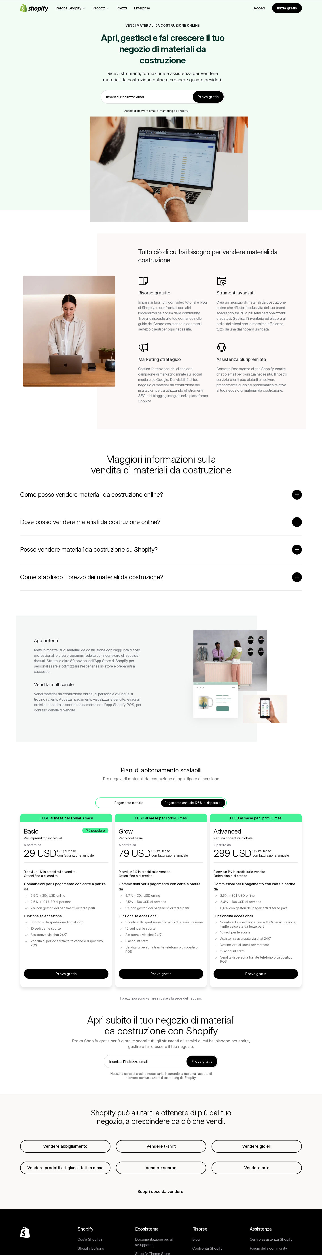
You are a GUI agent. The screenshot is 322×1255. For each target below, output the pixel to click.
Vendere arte (256, 1169)
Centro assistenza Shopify (271, 1241)
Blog (196, 1241)
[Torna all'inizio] (25, 1234)
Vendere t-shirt (161, 1148)
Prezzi (122, 8)
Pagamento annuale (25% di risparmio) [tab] (193, 805)
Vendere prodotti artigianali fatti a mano (65, 1169)
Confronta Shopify (207, 1250)
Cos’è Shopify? (90, 1241)
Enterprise (142, 8)
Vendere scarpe (161, 1169)
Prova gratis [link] (208, 97)
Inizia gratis (287, 8)
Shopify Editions (91, 1250)
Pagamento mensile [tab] (128, 805)
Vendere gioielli (256, 1148)
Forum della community (268, 1250)
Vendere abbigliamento (65, 1148)
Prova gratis (66, 976)
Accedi (259, 8)
